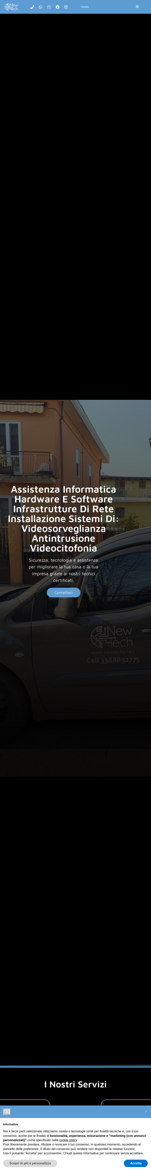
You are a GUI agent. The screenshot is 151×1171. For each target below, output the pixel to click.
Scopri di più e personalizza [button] (30, 1163)
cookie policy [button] (68, 1140)
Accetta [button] (136, 1163)
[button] (146, 1112)
